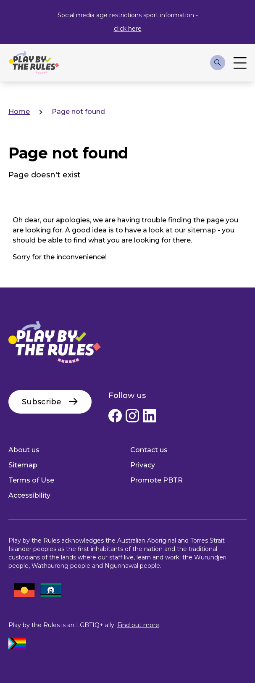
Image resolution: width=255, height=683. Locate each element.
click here (128, 28)
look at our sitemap (182, 230)
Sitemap (22, 465)
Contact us (149, 450)
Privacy (142, 465)
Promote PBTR (156, 480)
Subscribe (41, 401)
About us (23, 450)
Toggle (240, 62)
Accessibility (29, 495)
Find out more (138, 625)
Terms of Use (31, 480)
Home (19, 112)
